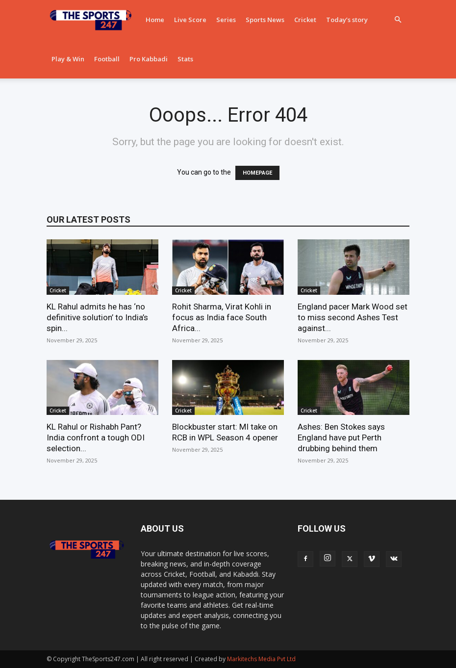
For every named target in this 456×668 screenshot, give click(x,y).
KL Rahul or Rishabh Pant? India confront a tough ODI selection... (96, 437)
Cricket (305, 19)
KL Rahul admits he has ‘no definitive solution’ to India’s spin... (97, 317)
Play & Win (67, 58)
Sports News (265, 19)
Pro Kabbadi (148, 58)
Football (107, 58)
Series (226, 19)
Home (155, 19)
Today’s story (347, 19)
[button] (397, 20)
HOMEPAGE (257, 173)
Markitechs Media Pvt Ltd (261, 659)
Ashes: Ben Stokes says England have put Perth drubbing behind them (341, 437)
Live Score (190, 19)
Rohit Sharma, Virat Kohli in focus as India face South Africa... (221, 317)
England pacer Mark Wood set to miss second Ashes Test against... (352, 317)
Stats (185, 58)
